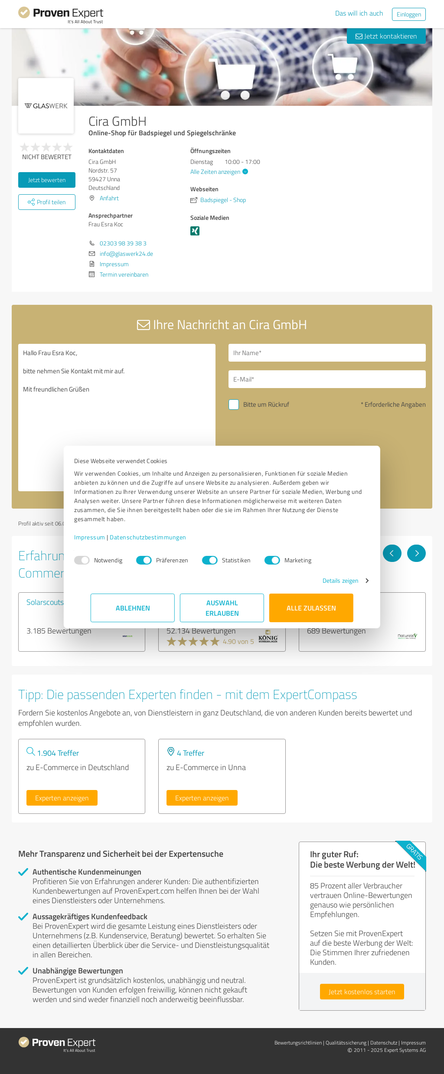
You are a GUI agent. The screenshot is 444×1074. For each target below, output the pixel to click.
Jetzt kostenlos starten (362, 991)
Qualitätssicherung (346, 1042)
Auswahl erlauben (222, 607)
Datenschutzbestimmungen (164, 537)
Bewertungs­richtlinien (298, 1042)
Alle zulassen (311, 608)
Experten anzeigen (62, 798)
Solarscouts (45, 602)
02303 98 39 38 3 (123, 243)
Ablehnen (133, 608)
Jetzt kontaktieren (386, 36)
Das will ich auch (359, 13)
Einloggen (409, 14)
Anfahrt (109, 198)
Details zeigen (324, 580)
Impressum (106, 537)
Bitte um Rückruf (266, 404)
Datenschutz (383, 1042)
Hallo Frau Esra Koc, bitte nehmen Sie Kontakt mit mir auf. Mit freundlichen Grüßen (116, 417)
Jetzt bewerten (46, 180)
